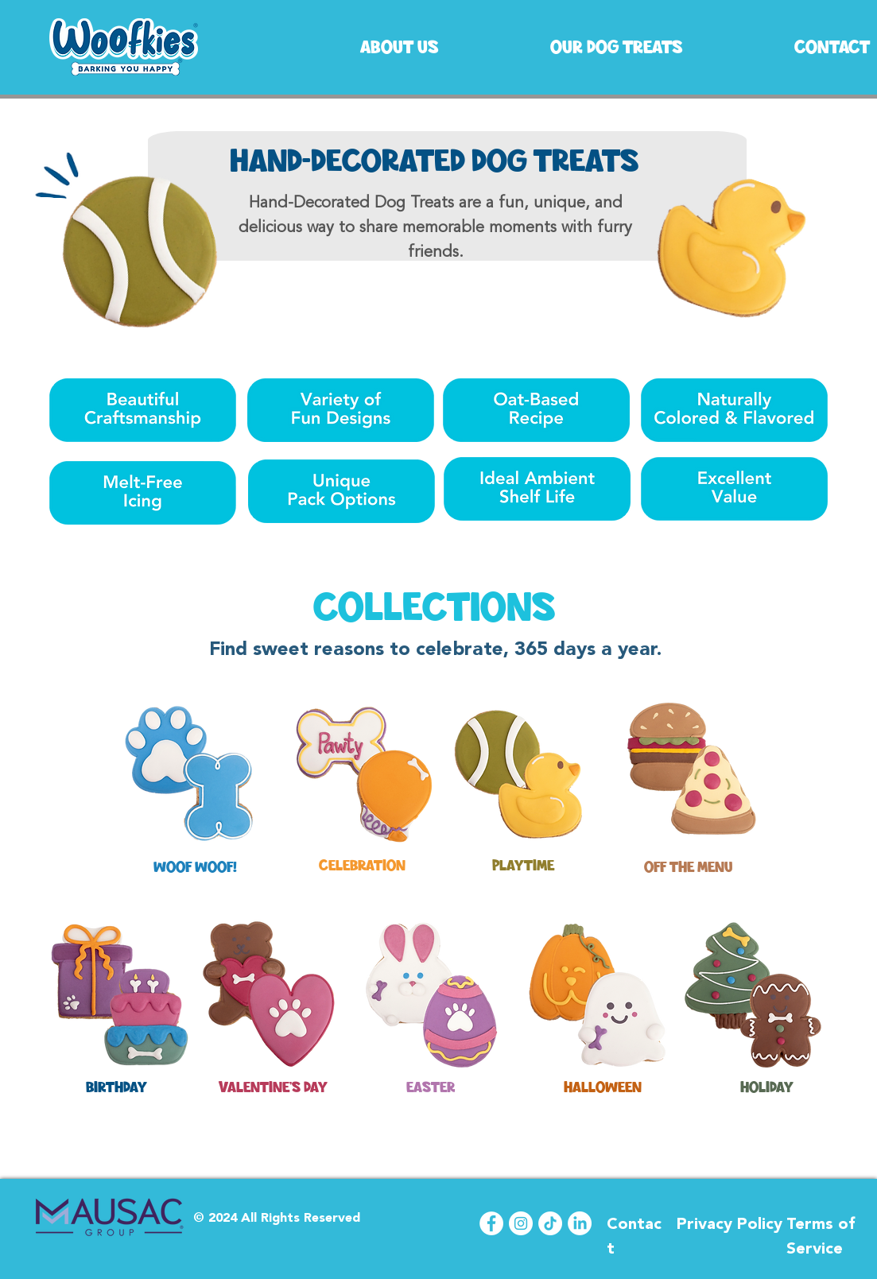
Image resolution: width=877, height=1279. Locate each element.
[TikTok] (550, 1223)
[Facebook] (491, 1223)
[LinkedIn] (580, 1223)
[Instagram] (521, 1223)
